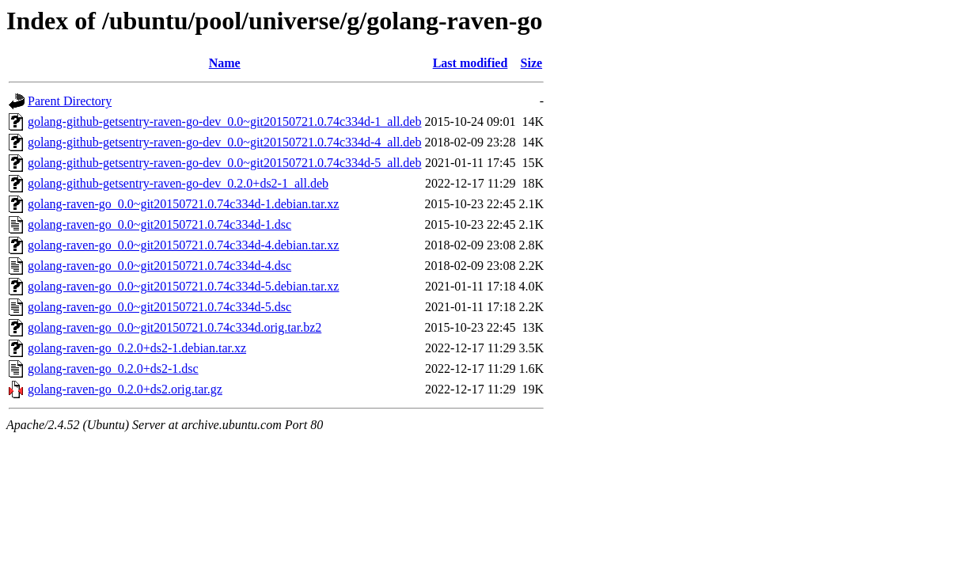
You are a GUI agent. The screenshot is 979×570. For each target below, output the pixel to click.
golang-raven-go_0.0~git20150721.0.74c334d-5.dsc (159, 307)
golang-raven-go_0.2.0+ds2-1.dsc (113, 368)
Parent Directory (70, 101)
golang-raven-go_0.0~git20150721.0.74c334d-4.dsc (159, 265)
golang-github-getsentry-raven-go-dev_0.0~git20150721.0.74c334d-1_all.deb (224, 121)
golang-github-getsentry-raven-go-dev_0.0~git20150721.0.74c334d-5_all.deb (224, 162)
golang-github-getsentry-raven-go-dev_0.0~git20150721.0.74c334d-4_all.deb (224, 142)
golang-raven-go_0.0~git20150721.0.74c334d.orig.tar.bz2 (174, 327)
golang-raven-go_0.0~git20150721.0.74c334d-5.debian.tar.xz (183, 286)
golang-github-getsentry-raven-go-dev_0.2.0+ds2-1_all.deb (178, 183)
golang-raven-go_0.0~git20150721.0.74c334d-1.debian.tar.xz (183, 204)
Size (532, 63)
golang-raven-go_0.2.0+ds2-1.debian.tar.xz (137, 348)
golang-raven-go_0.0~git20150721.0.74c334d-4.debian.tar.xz (183, 245)
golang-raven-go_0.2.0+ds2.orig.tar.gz (125, 389)
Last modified (470, 63)
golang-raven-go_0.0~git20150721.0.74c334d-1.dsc (159, 224)
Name (225, 63)
